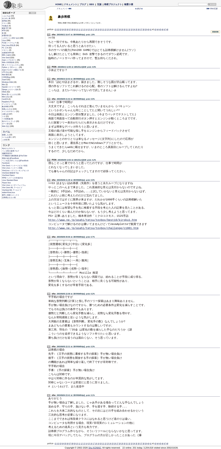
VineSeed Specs (8, 175)
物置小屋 (129, 4)
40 (148, 29)
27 (117, 29)
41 (151, 29)
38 (143, 29)
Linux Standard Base (10, 180)
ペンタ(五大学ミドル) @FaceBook (15, 161)
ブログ (83, 4)
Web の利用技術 (8, 62)
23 (108, 29)
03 (60, 29)
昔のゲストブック (9, 121)
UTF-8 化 (5, 72)
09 (75, 29)
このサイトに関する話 (10, 38)
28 (120, 29)
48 (167, 29)
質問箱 (5, 21)
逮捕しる (5, 135)
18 (96, 29)
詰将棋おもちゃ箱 (9, 197)
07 (70, 29)
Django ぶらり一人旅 (10, 89)
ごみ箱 (5, 140)
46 (162, 29)
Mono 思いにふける (9, 94)
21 (103, 29)
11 (79, 29)
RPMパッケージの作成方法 (12, 178)
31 (127, 29)
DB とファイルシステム (11, 65)
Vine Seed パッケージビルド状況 (14, 166)
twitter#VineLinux (8, 192)
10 (77, 29)
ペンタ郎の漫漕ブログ (10, 151)
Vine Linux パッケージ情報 (12, 168)
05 (65, 29)
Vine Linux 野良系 (9, 45)
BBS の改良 (6, 55)
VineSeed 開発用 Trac (10, 173)
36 (139, 29)
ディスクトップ (8, 104)
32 (129, 29)
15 (89, 29)
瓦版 (99, 4)
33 (132, 29)
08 (72, 29)
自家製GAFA (7, 53)
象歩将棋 (5, 106)
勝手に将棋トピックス (10, 195)
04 (63, 29)
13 (84, 29)
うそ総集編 (6, 119)
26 (115, 29)
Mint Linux (6, 97)
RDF (33, 13)
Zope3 (4, 80)
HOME (58, 4)
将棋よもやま (7, 109)
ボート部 (5, 124)
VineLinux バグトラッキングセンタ (15, 170)
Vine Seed (6, 58)
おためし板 (6, 18)
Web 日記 (6, 126)
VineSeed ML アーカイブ (11, 190)
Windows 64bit (7, 82)
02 (58, 29)
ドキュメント (70, 4)
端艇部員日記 (7, 153)
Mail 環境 (5, 75)
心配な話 (5, 114)
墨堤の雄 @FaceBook (10, 158)
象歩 (138, 8)
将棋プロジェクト (113, 4)
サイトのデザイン (9, 111)
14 (86, 29)
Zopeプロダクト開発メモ (12, 70)
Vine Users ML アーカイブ (12, 187)
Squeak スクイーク (9, 87)
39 (146, 29)
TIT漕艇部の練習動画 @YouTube (14, 156)
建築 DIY (5, 28)
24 (110, 29)
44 (158, 29)
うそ (4, 116)
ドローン (5, 50)
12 (82, 29)
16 (91, 29)
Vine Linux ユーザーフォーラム (14, 185)
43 (155, 29)
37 (141, 29)
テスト (5, 23)
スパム (6, 131)
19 (98, 29)
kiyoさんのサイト (8, 148)
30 (124, 29)
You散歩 (5, 26)
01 (56, 29)
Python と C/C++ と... (10, 67)
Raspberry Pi (7, 102)
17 (94, 29)
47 (165, 29)
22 (105, 29)
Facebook (6, 163)
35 (136, 29)
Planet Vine (6, 183)
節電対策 (5, 35)
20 (101, 29)
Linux (4, 40)
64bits (4, 92)
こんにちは (6, 16)
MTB (4, 30)
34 (134, 29)
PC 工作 (5, 48)
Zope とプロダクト (9, 60)
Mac (4, 84)
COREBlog (6, 77)
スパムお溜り (7, 137)
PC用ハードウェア (9, 43)
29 (122, 29)
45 (160, 29)
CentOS (5, 99)
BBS (92, 4)
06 (67, 29)
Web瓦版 (212, 8)
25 (112, 29)
